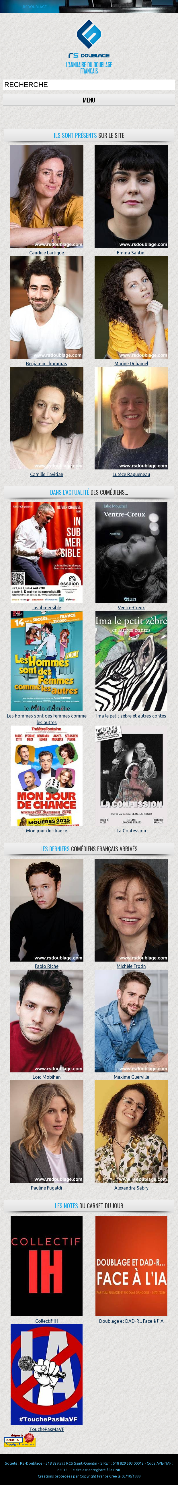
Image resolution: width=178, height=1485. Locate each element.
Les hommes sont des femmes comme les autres (47, 716)
